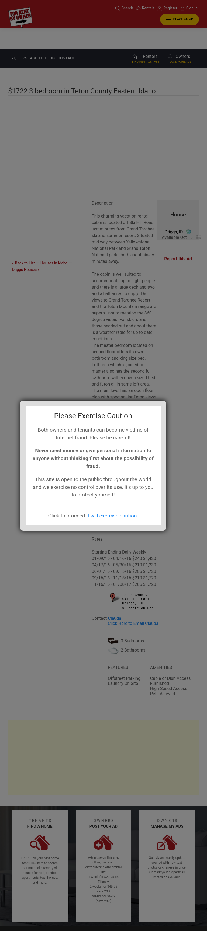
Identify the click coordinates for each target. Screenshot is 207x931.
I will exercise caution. (113, 516)
